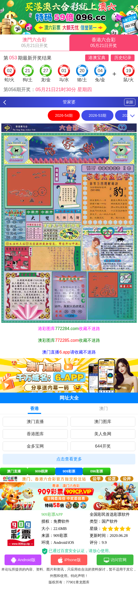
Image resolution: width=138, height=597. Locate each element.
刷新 (129, 102)
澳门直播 (35, 421)
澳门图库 (102, 421)
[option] (69, 223)
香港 (34, 408)
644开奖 (103, 446)
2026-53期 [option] (97, 115)
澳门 (103, 408)
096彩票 (96, 471)
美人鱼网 (102, 434)
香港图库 (35, 434)
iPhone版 (69, 560)
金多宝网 (35, 446)
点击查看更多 (69, 459)
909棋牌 (41, 471)
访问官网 (115, 560)
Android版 (23, 560)
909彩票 (69, 471)
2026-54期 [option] (63, 115)
